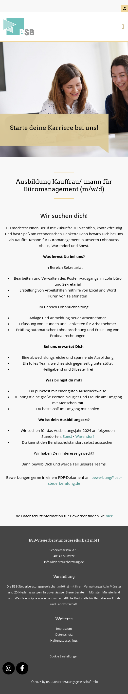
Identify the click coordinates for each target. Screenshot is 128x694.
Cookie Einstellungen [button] (64, 656)
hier (109, 515)
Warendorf (84, 436)
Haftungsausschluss (64, 640)
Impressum (64, 629)
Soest (67, 436)
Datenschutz (64, 634)
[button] (123, 27)
